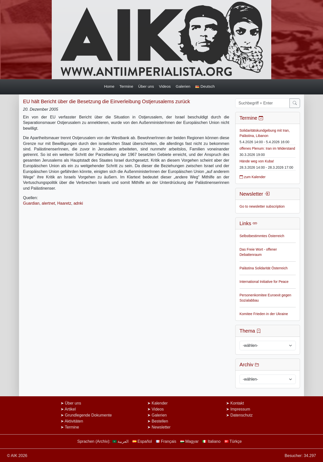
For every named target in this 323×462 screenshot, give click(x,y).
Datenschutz (241, 415)
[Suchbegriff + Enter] (262, 103)
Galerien (183, 86)
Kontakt (237, 403)
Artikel (70, 409)
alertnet (48, 203)
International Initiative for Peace (264, 282)
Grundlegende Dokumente (88, 415)
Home (109, 86)
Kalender (160, 403)
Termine (126, 86)
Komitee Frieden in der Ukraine (264, 314)
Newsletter (161, 427)
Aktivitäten (74, 421)
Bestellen (160, 421)
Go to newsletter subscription (262, 206)
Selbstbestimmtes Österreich (262, 236)
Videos (165, 86)
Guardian (31, 203)
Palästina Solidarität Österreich (264, 268)
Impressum (240, 409)
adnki (78, 203)
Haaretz (64, 203)
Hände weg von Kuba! (257, 161)
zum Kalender (253, 177)
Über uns (146, 86)
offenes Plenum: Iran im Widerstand (267, 148)
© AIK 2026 (17, 456)
